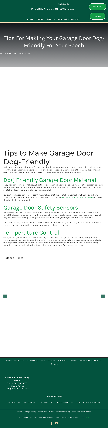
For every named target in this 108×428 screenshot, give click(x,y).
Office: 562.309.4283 (17, 383)
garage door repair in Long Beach (77, 197)
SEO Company (83, 417)
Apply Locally (63, 4)
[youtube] (56, 423)
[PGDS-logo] (10, 5)
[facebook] (51, 423)
